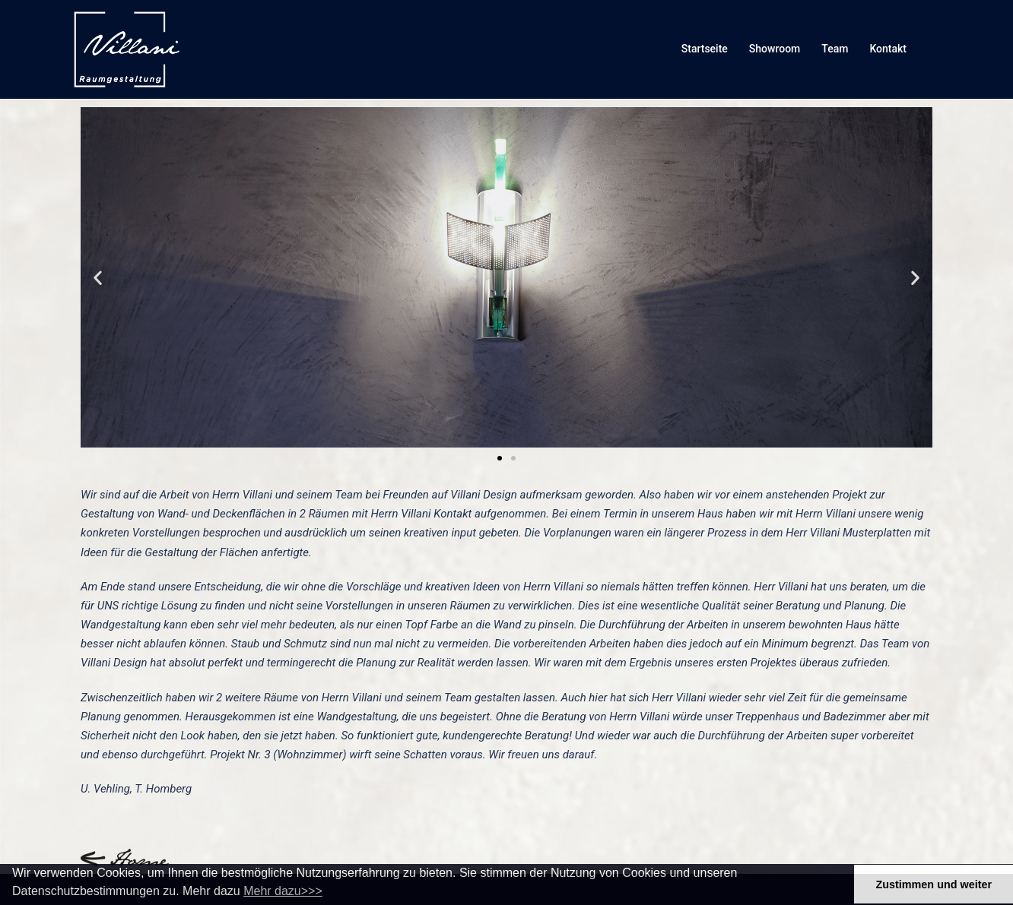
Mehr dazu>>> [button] (282, 890)
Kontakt (888, 49)
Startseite (704, 49)
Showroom (774, 49)
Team (834, 49)
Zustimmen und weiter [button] (933, 884)
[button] (97, 276)
